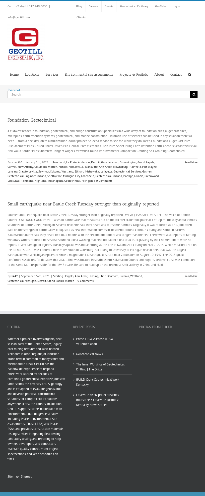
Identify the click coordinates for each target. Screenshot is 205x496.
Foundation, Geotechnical (31, 120)
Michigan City (71, 176)
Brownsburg (120, 166)
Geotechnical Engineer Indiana (26, 176)
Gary (104, 162)
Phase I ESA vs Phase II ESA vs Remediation (94, 341)
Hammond (58, 162)
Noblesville (76, 166)
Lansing (12, 171)
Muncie (138, 176)
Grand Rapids (145, 162)
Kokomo (55, 171)
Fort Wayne (149, 166)
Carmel (12, 166)
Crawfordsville (28, 171)
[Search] (194, 94)
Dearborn (113, 276)
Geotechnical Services (127, 171)
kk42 (14, 276)
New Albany (25, 166)
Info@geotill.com (18, 17)
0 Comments (104, 180)
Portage (128, 176)
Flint (103, 276)
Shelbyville (54, 176)
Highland (40, 180)
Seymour (43, 171)
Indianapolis (55, 180)
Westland (67, 171)
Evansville (91, 166)
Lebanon (113, 162)
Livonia (124, 276)
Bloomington (128, 162)
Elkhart (79, 171)
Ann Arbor (105, 166)
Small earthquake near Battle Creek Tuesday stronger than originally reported (83, 204)
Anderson (84, 162)
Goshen (147, 171)
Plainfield (135, 166)
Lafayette (106, 171)
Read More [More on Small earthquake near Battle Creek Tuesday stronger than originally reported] (191, 276)
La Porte (71, 162)
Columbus (40, 166)
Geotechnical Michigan (78, 180)
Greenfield (87, 176)
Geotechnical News (89, 354)
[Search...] (98, 94)
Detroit (95, 162)
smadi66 (16, 162)
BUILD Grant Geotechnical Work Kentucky (97, 382)
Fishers (63, 166)
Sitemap (13, 476)
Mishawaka (92, 171)
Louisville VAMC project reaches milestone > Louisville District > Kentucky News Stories (97, 400)
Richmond (27, 180)
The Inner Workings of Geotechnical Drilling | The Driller (100, 366)
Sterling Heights (63, 276)
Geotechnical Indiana (108, 176)
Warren (52, 166)
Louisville (13, 180)
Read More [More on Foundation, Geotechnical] (191, 162)
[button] (189, 74)
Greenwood (151, 176)
